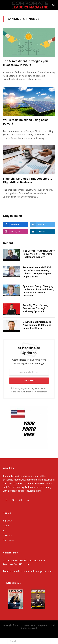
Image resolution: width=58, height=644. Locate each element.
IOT (5, 530)
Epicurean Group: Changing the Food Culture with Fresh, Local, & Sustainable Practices (38, 291)
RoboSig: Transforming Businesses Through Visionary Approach (35, 308)
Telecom (7, 535)
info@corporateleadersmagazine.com (33, 571)
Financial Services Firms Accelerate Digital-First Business (27, 180)
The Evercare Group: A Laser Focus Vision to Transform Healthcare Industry (39, 253)
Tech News (8, 540)
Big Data (7, 520)
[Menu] (5, 5)
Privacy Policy (30, 391)
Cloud (6, 525)
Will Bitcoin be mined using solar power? (25, 121)
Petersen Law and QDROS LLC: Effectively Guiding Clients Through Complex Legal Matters (37, 272)
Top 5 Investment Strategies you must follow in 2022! (25, 62)
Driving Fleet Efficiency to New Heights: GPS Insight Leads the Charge (37, 325)
